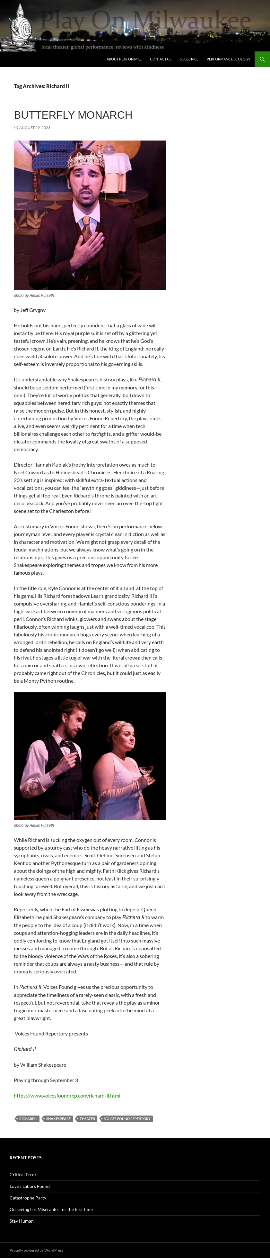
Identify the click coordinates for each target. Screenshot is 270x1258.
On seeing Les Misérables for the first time (51, 1209)
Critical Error (23, 1174)
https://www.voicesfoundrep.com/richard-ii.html (67, 1095)
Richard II (28, 1119)
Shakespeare (58, 1119)
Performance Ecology (228, 59)
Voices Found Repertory (127, 1119)
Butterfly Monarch (73, 115)
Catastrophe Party (28, 1197)
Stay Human (22, 1221)
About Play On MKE (124, 59)
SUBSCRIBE (189, 59)
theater (87, 1119)
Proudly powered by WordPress (36, 1250)
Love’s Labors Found (30, 1186)
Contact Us (160, 59)
